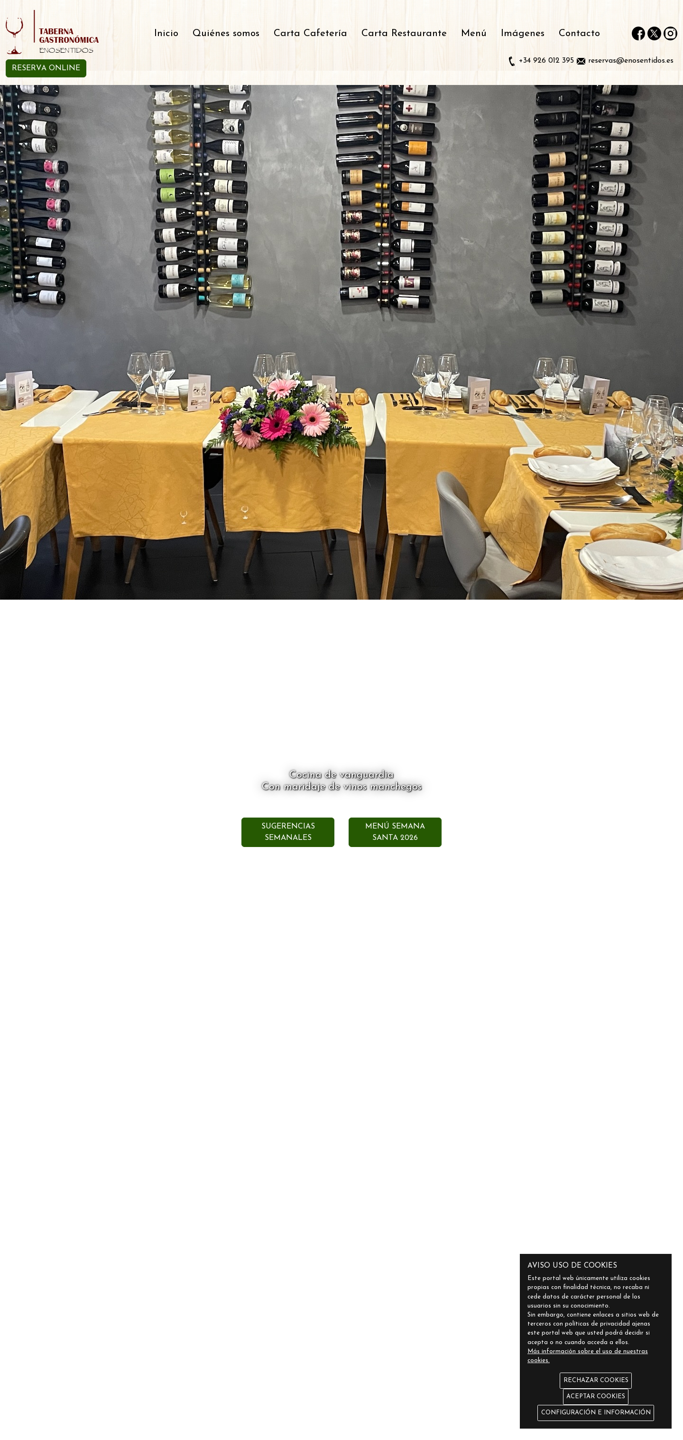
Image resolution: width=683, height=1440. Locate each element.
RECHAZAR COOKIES (595, 1380)
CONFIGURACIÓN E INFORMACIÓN (596, 1413)
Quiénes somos (226, 33)
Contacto (579, 33)
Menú (474, 33)
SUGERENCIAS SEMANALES (288, 832)
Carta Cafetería (310, 33)
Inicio (166, 33)
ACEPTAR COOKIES (595, 1396)
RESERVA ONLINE (46, 68)
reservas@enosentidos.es (631, 61)
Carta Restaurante (404, 33)
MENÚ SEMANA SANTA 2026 (395, 832)
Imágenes (523, 33)
